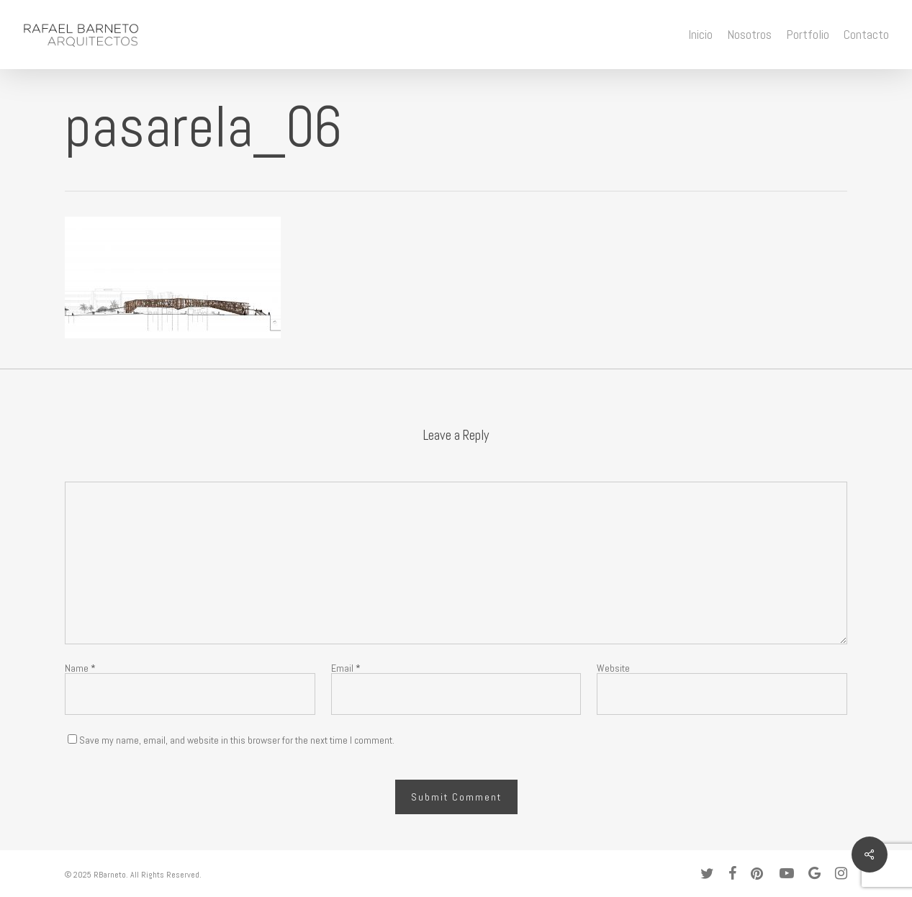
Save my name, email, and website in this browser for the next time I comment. (236, 740)
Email (346, 668)
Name (80, 668)
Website (613, 668)
